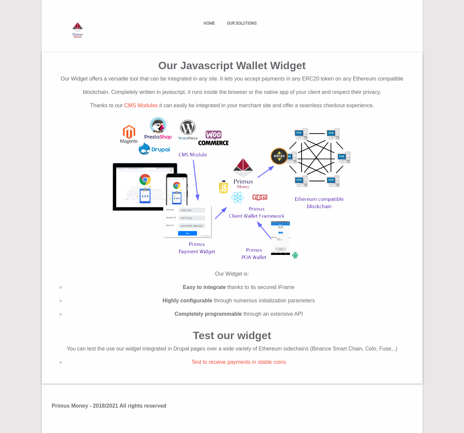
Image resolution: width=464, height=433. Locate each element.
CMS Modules (141, 105)
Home (209, 23)
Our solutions (243, 23)
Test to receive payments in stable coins (238, 362)
